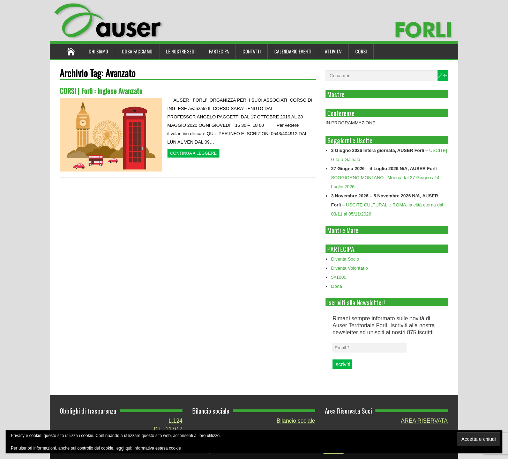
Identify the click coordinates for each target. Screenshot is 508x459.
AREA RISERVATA (424, 421)
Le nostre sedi (180, 51)
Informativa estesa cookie (157, 448)
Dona (336, 286)
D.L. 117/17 (168, 429)
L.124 (175, 421)
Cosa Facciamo (137, 51)
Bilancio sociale (296, 421)
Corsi (361, 51)
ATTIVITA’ (333, 51)
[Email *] (369, 347)
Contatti (251, 51)
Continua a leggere (193, 153)
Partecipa (219, 51)
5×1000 (338, 277)
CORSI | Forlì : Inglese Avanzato (101, 90)
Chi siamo (98, 51)
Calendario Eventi (292, 51)
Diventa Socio (345, 259)
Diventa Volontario (349, 268)
